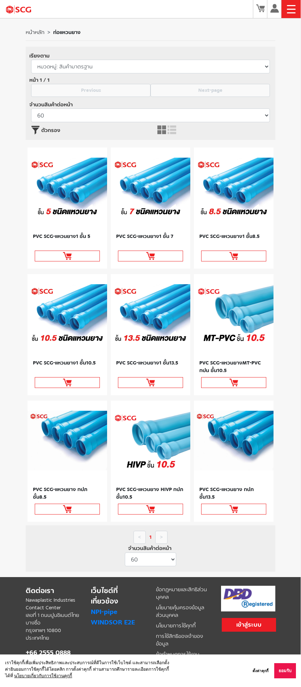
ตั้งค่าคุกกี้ (260, 671)
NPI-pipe (104, 611)
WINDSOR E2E (113, 622)
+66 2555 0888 (48, 652)
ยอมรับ (285, 670)
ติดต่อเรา (40, 590)
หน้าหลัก (35, 32)
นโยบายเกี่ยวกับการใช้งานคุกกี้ (43, 675)
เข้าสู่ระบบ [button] (249, 624)
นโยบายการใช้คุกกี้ (176, 626)
